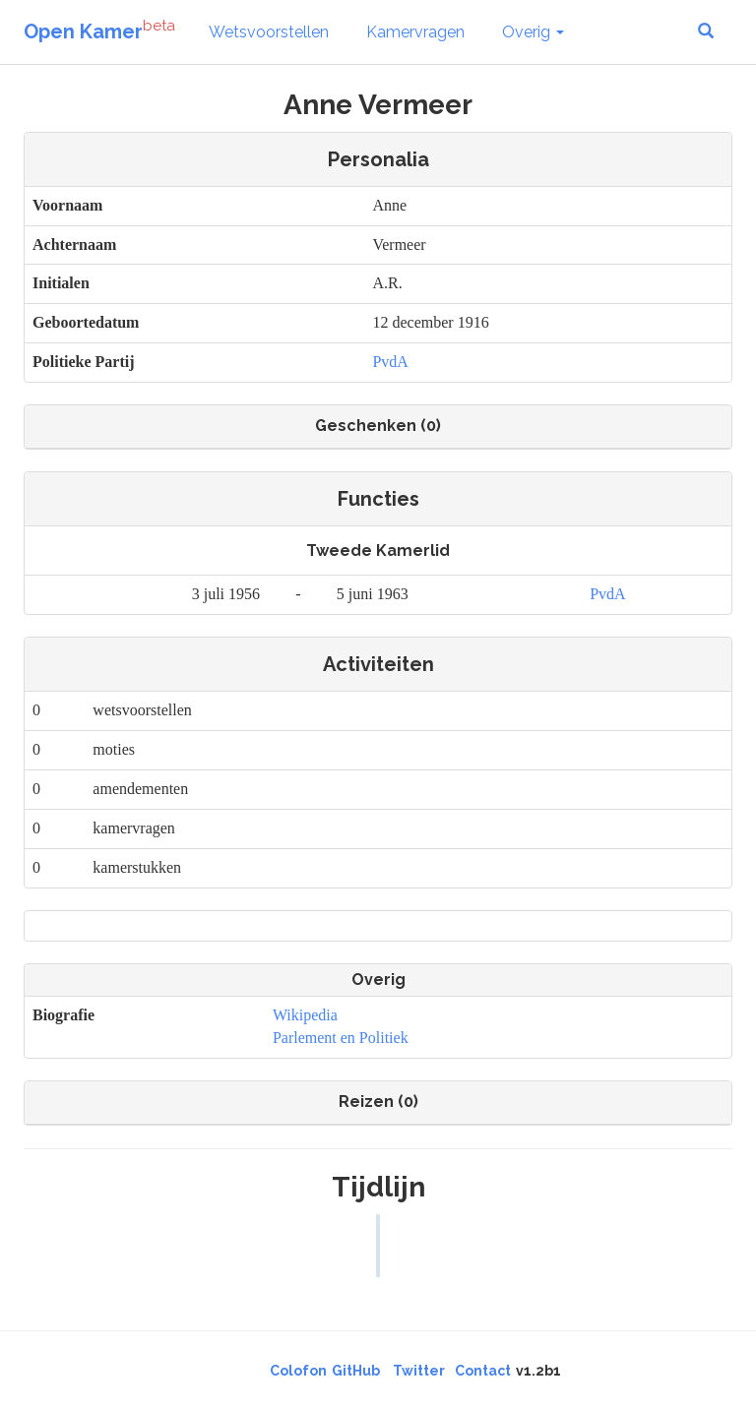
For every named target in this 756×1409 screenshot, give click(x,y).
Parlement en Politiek (341, 1037)
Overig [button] (533, 32)
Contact (483, 1370)
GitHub (356, 1370)
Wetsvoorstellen (269, 32)
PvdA (390, 361)
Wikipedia (305, 1015)
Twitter (419, 1370)
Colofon (298, 1370)
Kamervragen (415, 32)
